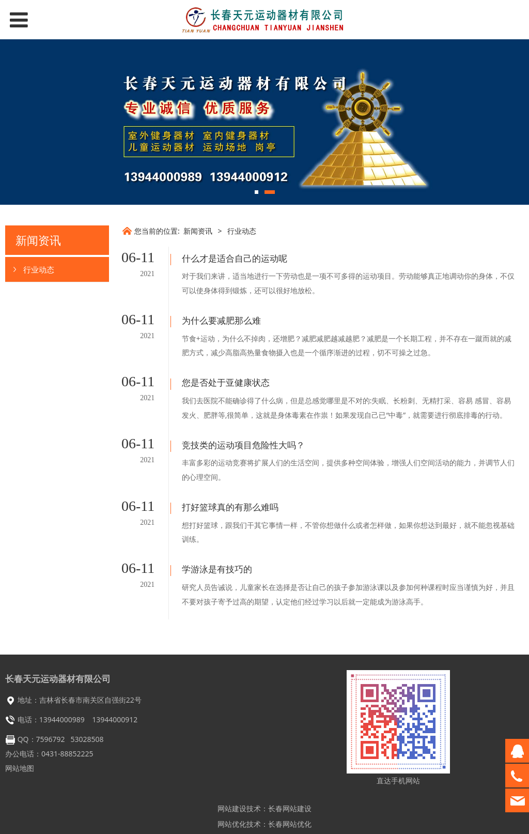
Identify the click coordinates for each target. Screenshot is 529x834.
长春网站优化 (290, 797)
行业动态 (38, 269)
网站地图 (19, 742)
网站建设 (231, 782)
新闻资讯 (197, 231)
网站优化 (231, 797)
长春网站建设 (290, 782)
